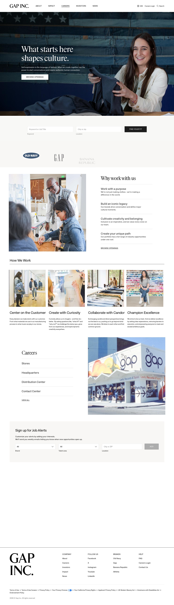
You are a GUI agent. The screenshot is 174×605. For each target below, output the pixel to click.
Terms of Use (14, 590)
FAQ (140, 558)
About (39, 6)
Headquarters (28, 372)
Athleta (116, 572)
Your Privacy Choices (59, 590)
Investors (81, 6)
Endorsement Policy (17, 593)
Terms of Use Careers (29, 590)
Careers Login (150, 6)
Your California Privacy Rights (85, 590)
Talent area (63, 451)
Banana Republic (120, 567)
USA (140, 6)
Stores (23, 363)
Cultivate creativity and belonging (126, 221)
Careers (65, 6)
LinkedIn (91, 576)
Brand (17, 451)
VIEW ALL (23, 400)
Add (152, 446)
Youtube (91, 572)
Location (79, 136)
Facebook (92, 558)
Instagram (92, 567)
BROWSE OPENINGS (112, 248)
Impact (51, 6)
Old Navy (117, 558)
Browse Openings (35, 77)
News (95, 6)
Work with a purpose (126, 191)
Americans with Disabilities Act (148, 590)
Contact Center (28, 391)
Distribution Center (31, 382)
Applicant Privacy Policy (107, 590)
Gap (115, 563)
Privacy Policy (44, 590)
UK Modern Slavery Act (126, 590)
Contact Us (143, 567)
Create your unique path (126, 236)
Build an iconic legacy (126, 206)
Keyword (30, 136)
